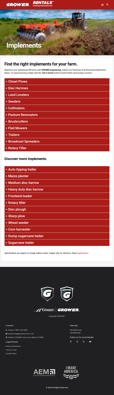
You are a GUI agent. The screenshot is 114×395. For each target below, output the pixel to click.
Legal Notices (82, 253)
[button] (102, 5)
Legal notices (12, 342)
